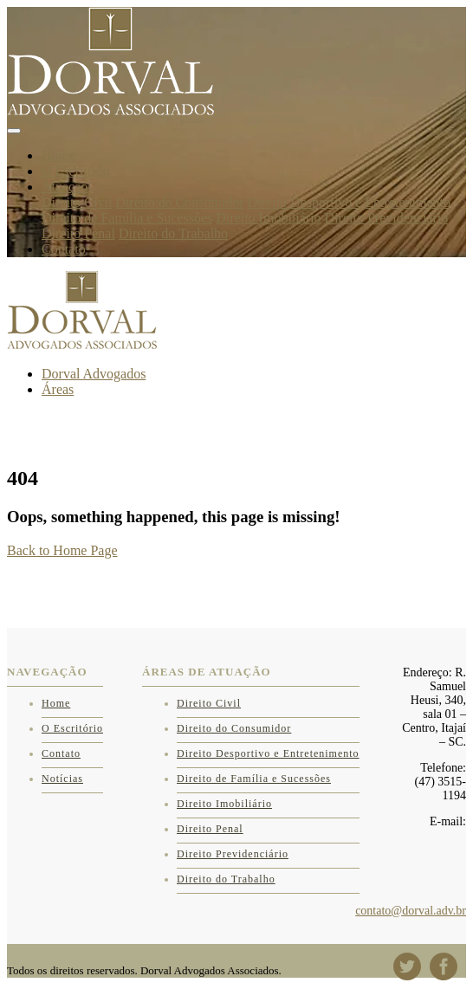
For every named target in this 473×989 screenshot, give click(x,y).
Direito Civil (77, 202)
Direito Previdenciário (387, 217)
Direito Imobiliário (268, 217)
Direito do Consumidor (179, 202)
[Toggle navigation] (14, 130)
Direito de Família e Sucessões (127, 217)
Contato (64, 249)
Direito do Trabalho (173, 233)
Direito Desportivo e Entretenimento (349, 202)
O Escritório (76, 171)
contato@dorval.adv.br (410, 910)
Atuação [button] (64, 186)
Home (58, 155)
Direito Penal (78, 233)
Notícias (62, 778)
